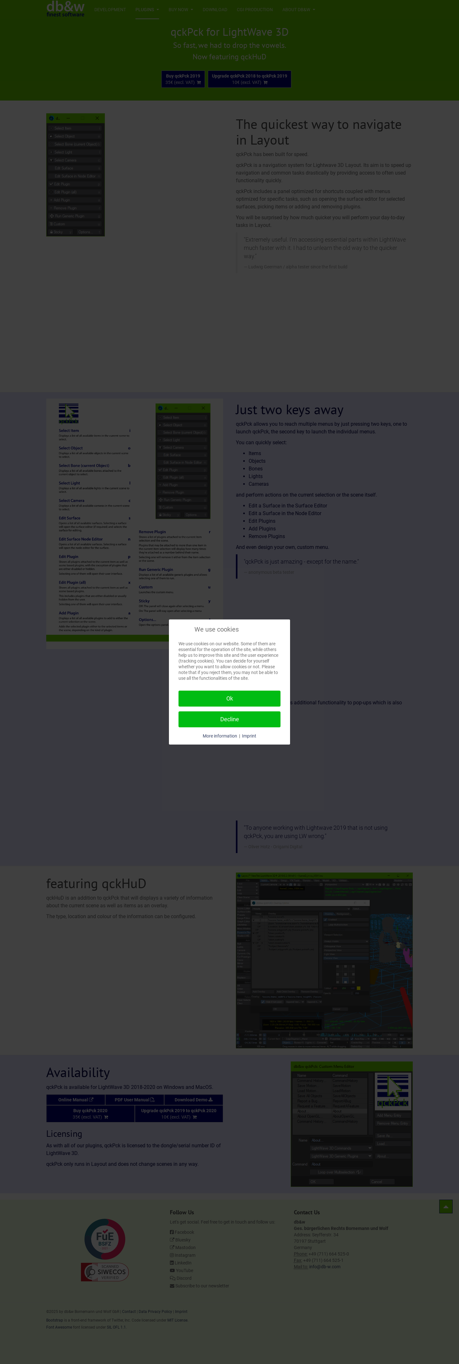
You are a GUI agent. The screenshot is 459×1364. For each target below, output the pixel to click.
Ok (229, 698)
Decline (229, 719)
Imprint (249, 735)
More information (220, 735)
